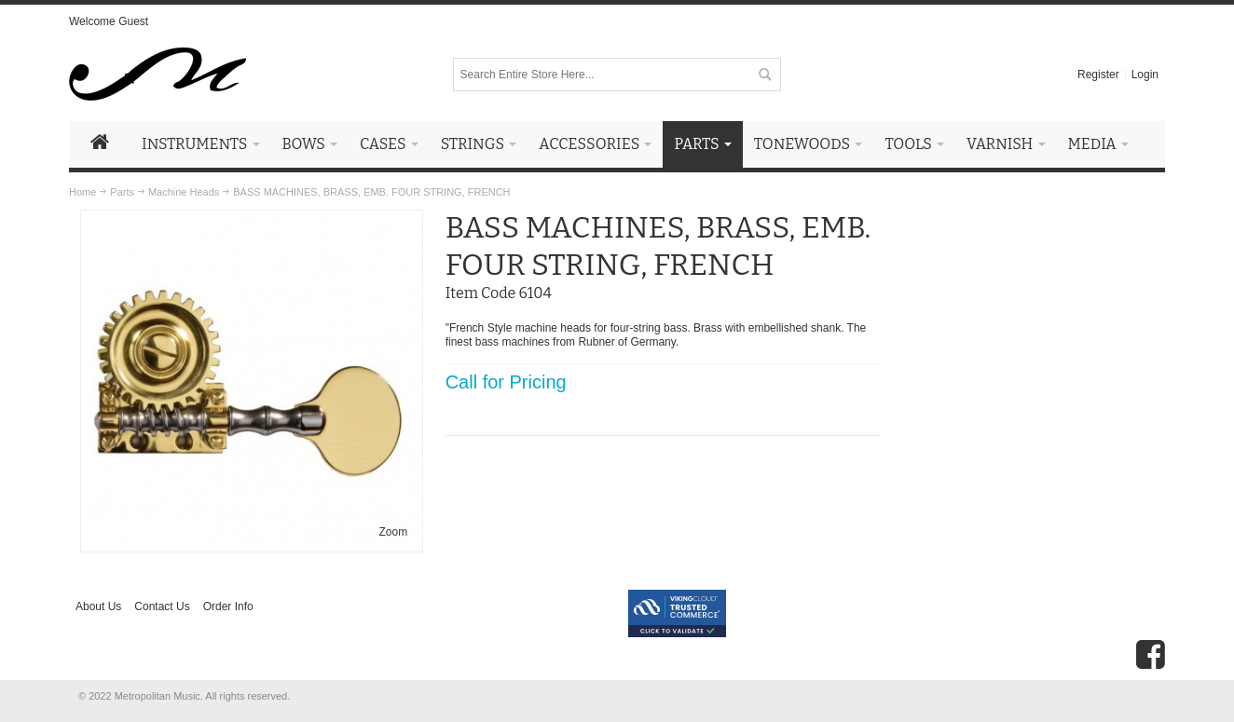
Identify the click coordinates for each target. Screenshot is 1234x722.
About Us (98, 606)
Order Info (228, 606)
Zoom (393, 531)
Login (1145, 74)
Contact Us (161, 606)
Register (1098, 74)
